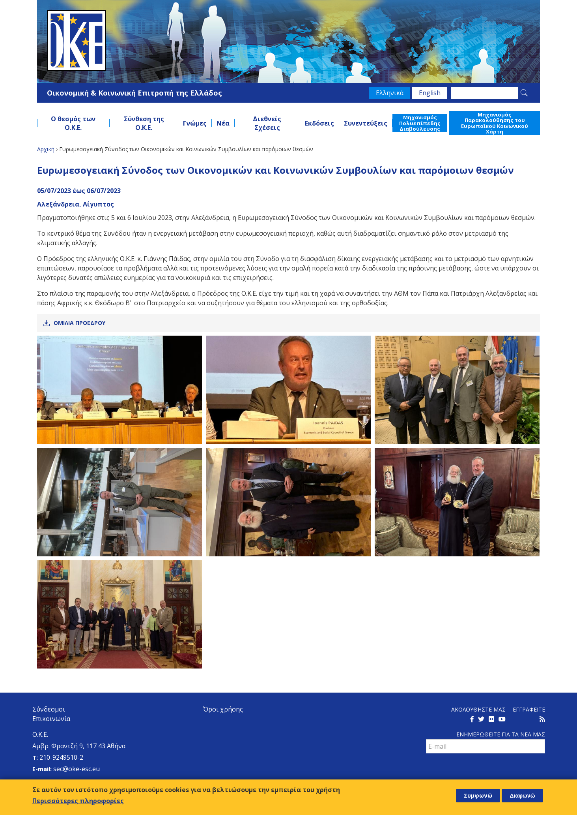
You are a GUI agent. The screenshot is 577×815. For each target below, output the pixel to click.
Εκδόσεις (319, 123)
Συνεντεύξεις (365, 123)
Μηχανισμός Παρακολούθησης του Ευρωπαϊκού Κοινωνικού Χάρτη (494, 123)
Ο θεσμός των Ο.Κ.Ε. (73, 123)
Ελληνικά (389, 92)
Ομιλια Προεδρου (79, 323)
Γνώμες (195, 123)
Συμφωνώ (478, 795)
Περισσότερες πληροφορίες (78, 800)
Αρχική (45, 149)
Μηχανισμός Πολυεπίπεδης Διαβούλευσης (420, 123)
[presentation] (486, 770)
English (430, 92)
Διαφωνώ (522, 795)
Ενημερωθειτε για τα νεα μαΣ (500, 734)
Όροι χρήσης (223, 709)
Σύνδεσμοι (48, 709)
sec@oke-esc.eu (76, 768)
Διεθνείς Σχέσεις (267, 123)
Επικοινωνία (51, 718)
